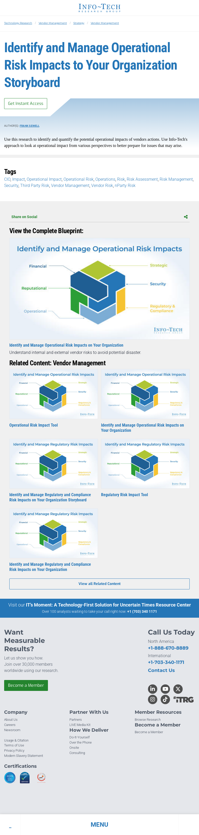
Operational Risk (78, 179)
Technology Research (18, 23)
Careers (10, 725)
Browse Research (148, 720)
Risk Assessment (142, 179)
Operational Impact (44, 179)
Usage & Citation (16, 740)
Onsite (74, 748)
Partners (75, 720)
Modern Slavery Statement (23, 756)
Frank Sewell (29, 125)
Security (11, 185)
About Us (11, 720)
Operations (105, 179)
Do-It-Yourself (79, 737)
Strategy (78, 23)
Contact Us (161, 670)
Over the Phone (80, 742)
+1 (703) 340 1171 (142, 611)
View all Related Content (99, 583)
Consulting (77, 753)
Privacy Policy (14, 750)
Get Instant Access (25, 103)
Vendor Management (53, 23)
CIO (7, 179)
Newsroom (12, 730)
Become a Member (26, 685)
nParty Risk (125, 185)
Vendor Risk (102, 185)
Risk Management (176, 179)
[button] (99, 824)
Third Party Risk (34, 185)
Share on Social (99, 217)
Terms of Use (14, 745)
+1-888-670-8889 (168, 648)
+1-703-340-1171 (166, 662)
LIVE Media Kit (79, 725)
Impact (18, 179)
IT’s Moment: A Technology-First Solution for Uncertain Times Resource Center (108, 605)
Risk (121, 179)
